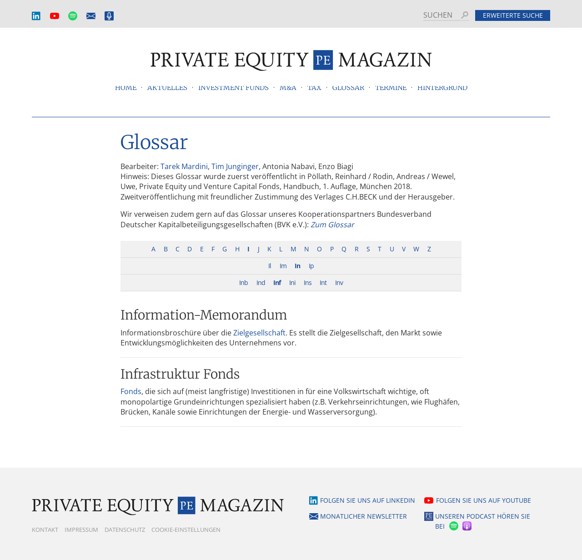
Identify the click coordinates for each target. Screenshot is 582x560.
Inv (339, 282)
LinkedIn (36, 16)
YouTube (54, 16)
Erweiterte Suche (513, 15)
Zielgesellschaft (259, 333)
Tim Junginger (235, 166)
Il (269, 265)
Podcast (109, 16)
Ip (311, 265)
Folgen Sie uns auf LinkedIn (367, 500)
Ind (260, 282)
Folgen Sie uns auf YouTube (483, 500)
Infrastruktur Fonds (180, 374)
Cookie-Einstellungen (186, 529)
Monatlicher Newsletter (90, 16)
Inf (277, 282)
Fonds (130, 391)
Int (323, 282)
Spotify (72, 16)
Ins (307, 282)
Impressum (81, 529)
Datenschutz (125, 529)
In (297, 265)
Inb (243, 282)
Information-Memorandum (203, 315)
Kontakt (45, 529)
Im (283, 265)
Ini (292, 282)
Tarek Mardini (184, 166)
